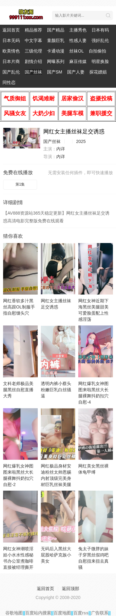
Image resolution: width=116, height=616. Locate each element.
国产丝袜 (33, 71)
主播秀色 (78, 29)
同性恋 (8, 82)
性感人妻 (78, 40)
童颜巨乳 (55, 40)
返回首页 (11, 29)
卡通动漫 (55, 50)
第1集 (20, 184)
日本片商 (11, 61)
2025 (81, 141)
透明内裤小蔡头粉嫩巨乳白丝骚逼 (56, 389)
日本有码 (100, 29)
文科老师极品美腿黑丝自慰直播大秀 (18, 389)
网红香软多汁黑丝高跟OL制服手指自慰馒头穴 (19, 307)
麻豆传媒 (78, 61)
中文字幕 (33, 40)
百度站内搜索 (38, 612)
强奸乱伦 (100, 40)
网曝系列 (55, 61)
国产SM (54, 71)
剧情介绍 (33, 61)
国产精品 (55, 29)
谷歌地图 (14, 612)
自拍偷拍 (97, 50)
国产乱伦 (11, 71)
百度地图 (62, 612)
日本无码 (11, 40)
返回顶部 (70, 588)
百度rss (80, 612)
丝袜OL (76, 50)
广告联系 (99, 612)
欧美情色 (11, 50)
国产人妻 (75, 71)
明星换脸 (100, 61)
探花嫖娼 (98, 71)
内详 (60, 148)
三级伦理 (33, 50)
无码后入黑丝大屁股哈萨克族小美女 (56, 555)
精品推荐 (33, 29)
